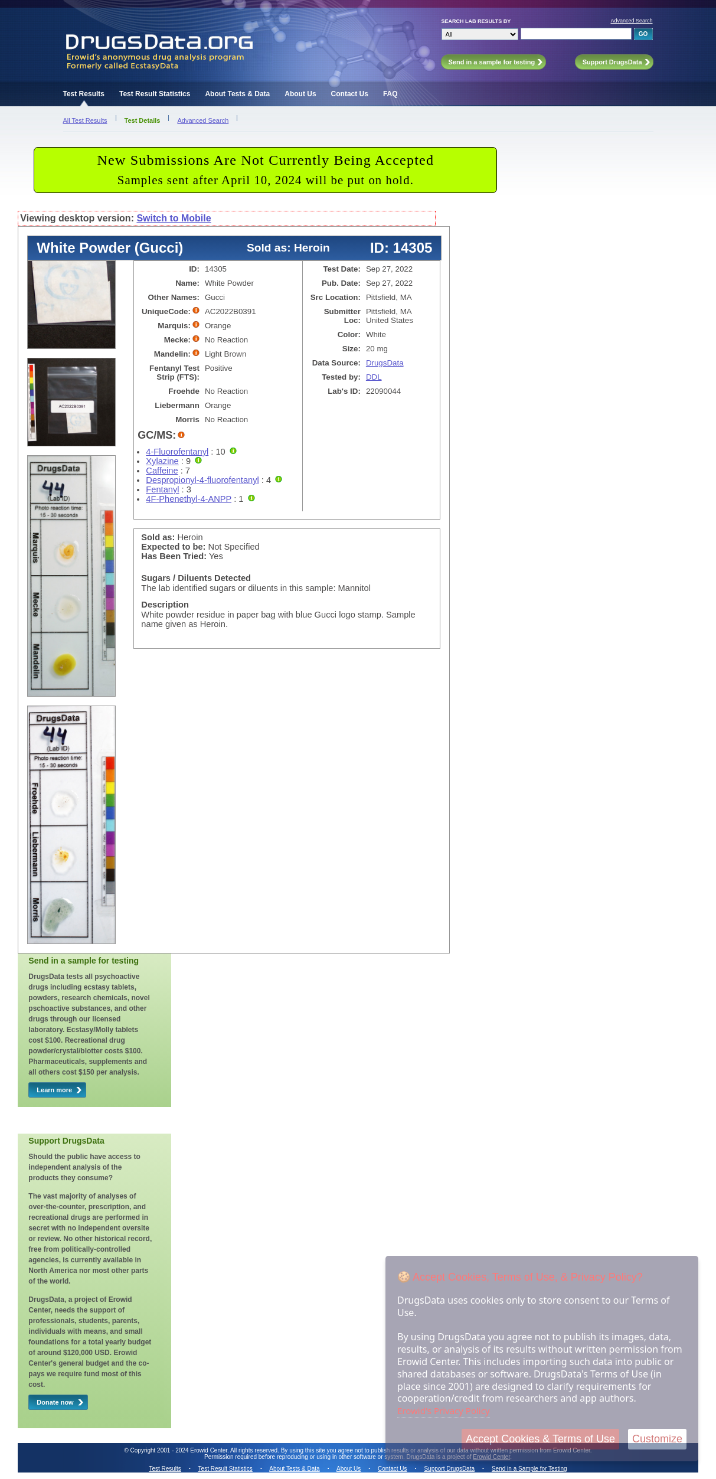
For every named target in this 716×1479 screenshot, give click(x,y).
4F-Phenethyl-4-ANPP (188, 499)
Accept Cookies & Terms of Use (540, 1439)
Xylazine (162, 461)
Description (165, 604)
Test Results (83, 94)
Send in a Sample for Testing (529, 1468)
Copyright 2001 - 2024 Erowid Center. (179, 1450)
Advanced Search (631, 21)
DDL (374, 377)
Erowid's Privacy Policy (443, 1410)
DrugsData (385, 362)
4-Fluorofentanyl (177, 451)
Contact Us (349, 94)
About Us (300, 94)
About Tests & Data (237, 94)
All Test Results (85, 120)
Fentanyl (162, 489)
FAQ (390, 94)
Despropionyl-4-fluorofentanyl (202, 480)
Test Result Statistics (154, 94)
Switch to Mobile (173, 218)
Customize (657, 1439)
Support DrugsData (449, 1468)
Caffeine (162, 470)
